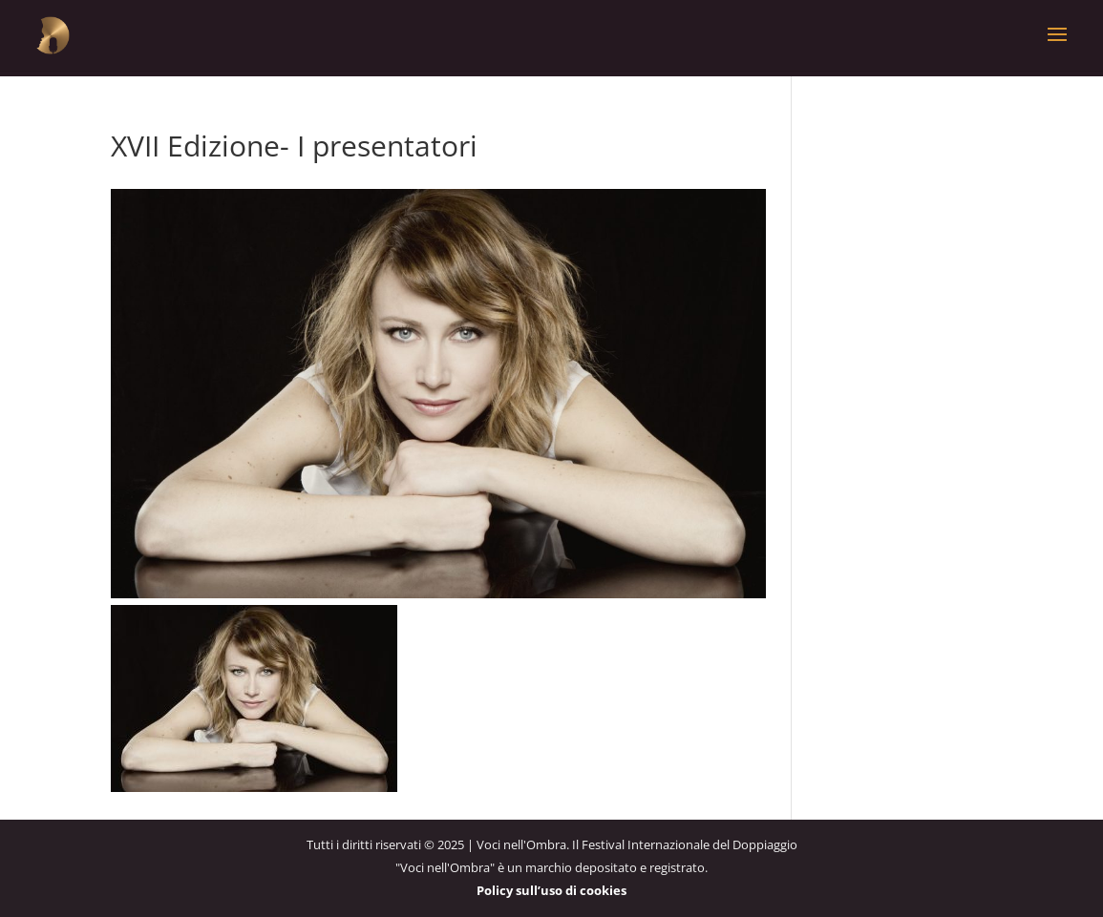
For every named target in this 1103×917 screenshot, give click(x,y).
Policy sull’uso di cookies (551, 890)
